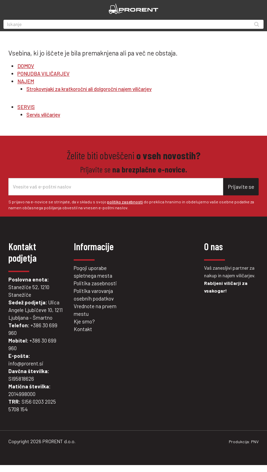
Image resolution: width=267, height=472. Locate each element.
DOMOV (25, 66)
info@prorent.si (25, 363)
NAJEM (25, 81)
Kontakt (83, 329)
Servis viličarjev (43, 114)
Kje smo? (84, 321)
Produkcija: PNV (244, 441)
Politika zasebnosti (95, 283)
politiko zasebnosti (125, 201)
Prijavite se (241, 186)
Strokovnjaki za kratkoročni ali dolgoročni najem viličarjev (89, 89)
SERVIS (26, 107)
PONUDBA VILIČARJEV (43, 73)
